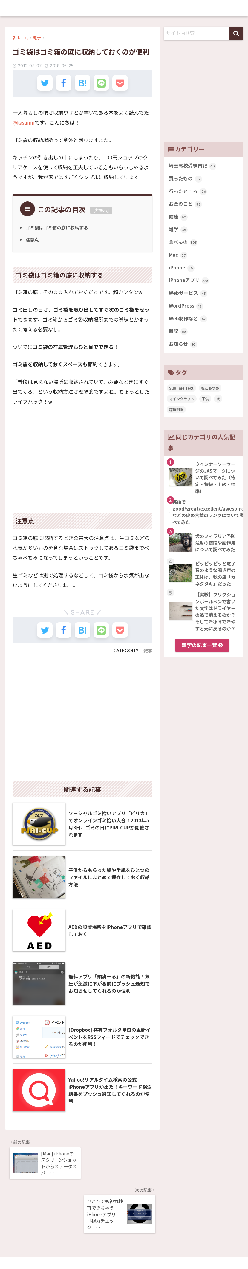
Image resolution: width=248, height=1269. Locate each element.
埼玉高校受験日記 (194, 166)
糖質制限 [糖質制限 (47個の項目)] (176, 418)
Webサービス (189, 299)
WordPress (187, 313)
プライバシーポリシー (108, 1251)
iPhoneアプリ (190, 286)
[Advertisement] (82, 459)
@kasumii (24, 125)
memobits (124, 8)
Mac (178, 259)
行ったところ (189, 193)
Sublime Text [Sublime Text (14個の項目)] (181, 396)
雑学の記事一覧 (202, 653)
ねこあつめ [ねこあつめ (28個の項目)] (210, 396)
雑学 (147, 657)
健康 (178, 220)
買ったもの (186, 180)
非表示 (101, 214)
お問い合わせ (148, 1251)
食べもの (183, 246)
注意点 (32, 242)
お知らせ (183, 353)
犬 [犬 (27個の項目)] (218, 407)
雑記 (178, 339)
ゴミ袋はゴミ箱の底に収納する (58, 231)
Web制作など (189, 326)
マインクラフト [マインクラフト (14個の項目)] (181, 407)
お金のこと (186, 206)
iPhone (182, 273)
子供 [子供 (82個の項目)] (205, 407)
